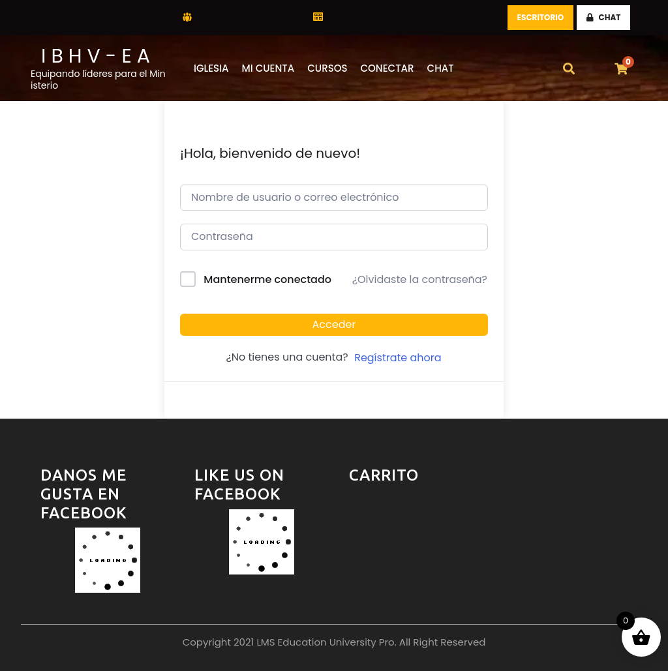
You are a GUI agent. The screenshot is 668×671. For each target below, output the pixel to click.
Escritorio (540, 17)
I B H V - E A (95, 56)
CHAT (603, 17)
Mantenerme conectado (267, 279)
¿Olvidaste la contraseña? (419, 279)
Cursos (327, 68)
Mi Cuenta (268, 68)
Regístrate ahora (397, 357)
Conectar (387, 68)
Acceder (334, 324)
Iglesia (211, 68)
